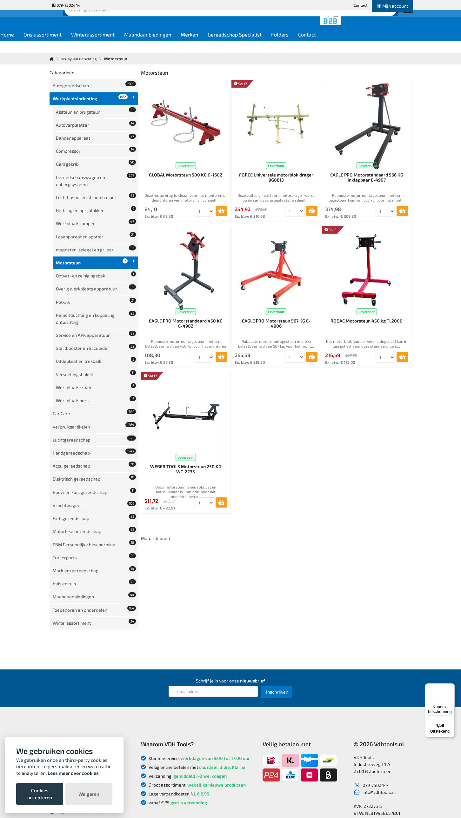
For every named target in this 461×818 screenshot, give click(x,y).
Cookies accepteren (39, 794)
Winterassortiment (147, 45)
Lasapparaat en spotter (96, 199)
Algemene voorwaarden (78, 728)
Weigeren (88, 794)
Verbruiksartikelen (94, 344)
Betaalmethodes (70, 710)
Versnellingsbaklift (96, 304)
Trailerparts (94, 442)
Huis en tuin (94, 462)
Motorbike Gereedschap (94, 422)
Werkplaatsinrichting (82, 58)
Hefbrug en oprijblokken (96, 179)
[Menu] (451, 687)
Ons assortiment (96, 45)
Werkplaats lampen (96, 189)
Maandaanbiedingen (201, 45)
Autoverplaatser (96, 113)
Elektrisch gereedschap (94, 383)
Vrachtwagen (94, 403)
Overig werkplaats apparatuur (96, 238)
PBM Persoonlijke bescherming (94, 432)
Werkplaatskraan (96, 314)
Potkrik (96, 248)
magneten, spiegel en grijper (96, 209)
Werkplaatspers (96, 324)
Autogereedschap (94, 84)
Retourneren (66, 692)
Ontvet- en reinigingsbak (96, 228)
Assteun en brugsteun (96, 103)
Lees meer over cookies (73, 773)
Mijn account (392, 6)
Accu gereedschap (94, 373)
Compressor (96, 133)
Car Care (94, 334)
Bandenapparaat (96, 123)
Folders (334, 45)
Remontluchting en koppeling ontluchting (96, 262)
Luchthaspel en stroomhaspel (96, 169)
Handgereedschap (94, 363)
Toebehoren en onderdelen (94, 481)
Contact (361, 5)
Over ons (62, 675)
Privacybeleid (67, 719)
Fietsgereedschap (94, 413)
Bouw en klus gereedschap (94, 393)
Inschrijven (277, 608)
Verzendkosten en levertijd (80, 701)
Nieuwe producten (72, 684)
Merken (243, 45)
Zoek (274, 24)
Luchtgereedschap (94, 353)
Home (61, 45)
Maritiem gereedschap (94, 452)
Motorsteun (92, 219)
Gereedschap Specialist (289, 45)
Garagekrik (96, 143)
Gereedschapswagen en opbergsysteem (96, 156)
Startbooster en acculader (96, 285)
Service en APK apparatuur (96, 275)
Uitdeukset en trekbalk (96, 294)
